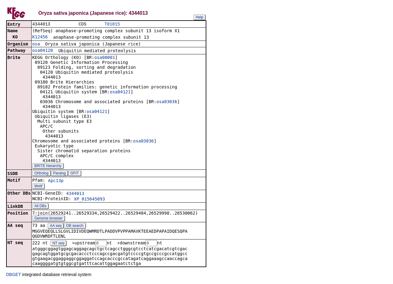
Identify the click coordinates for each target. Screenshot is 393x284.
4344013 (75, 194)
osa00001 (104, 58)
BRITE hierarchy (47, 166)
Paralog (59, 174)
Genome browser (48, 219)
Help (199, 17)
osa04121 (120, 92)
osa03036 (166, 102)
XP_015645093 (89, 199)
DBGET (13, 275)
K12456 (40, 37)
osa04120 (42, 51)
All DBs (40, 206)
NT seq (58, 244)
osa (36, 44)
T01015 (112, 24)
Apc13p (56, 181)
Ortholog (41, 174)
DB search (75, 226)
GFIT (74, 174)
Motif (38, 187)
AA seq (55, 226)
